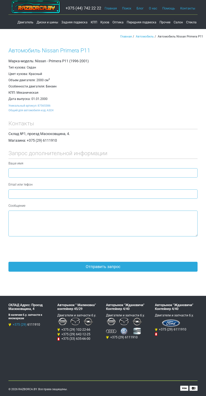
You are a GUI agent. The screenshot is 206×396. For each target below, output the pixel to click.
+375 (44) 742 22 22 (83, 8)
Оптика (118, 22)
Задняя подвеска (74, 22)
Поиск (126, 8)
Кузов (104, 22)
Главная (111, 8)
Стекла (191, 22)
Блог (140, 8)
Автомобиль (145, 36)
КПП (94, 22)
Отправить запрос (103, 266)
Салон (178, 22)
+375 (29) (20, 324)
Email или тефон (20, 184)
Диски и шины (47, 22)
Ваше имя (15, 163)
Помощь (168, 8)
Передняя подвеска (141, 22)
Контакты (187, 8)
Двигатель (25, 22)
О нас (153, 8)
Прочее (165, 22)
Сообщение (16, 206)
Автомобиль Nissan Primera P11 (49, 50)
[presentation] (39, 249)
